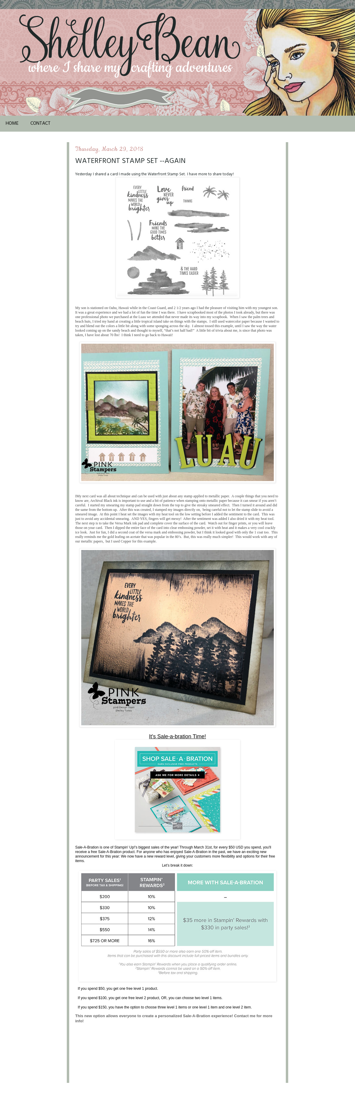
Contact (40, 123)
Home (12, 123)
